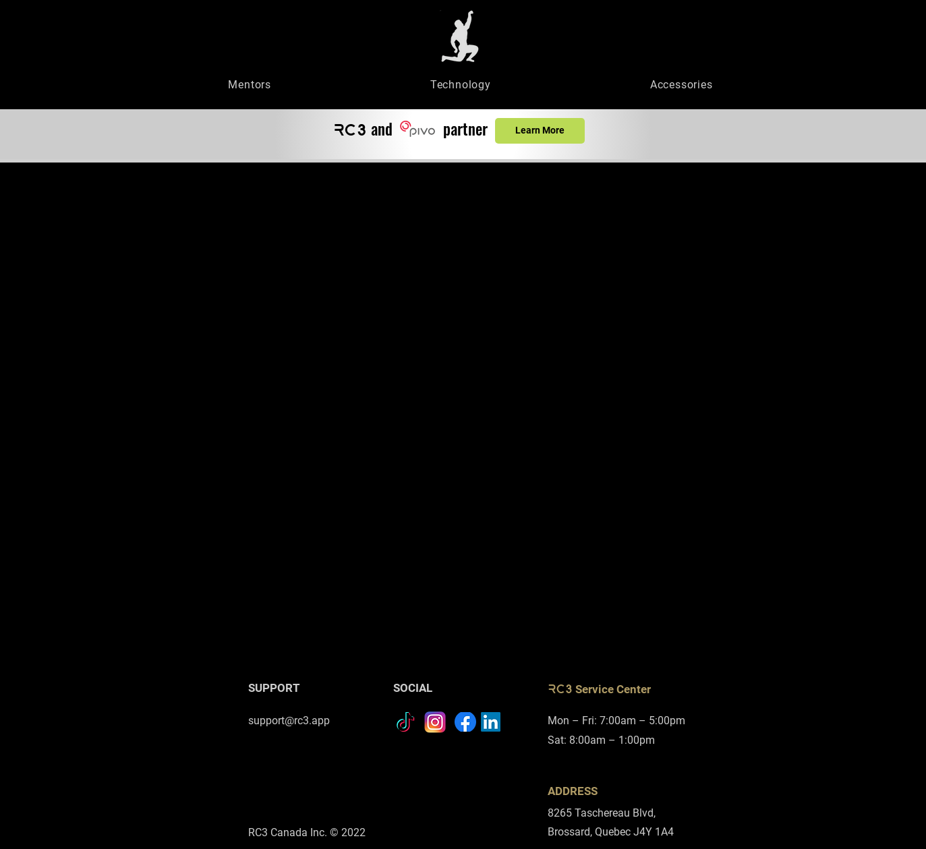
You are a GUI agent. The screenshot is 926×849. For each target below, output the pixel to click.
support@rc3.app (289, 720)
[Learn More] (540, 131)
